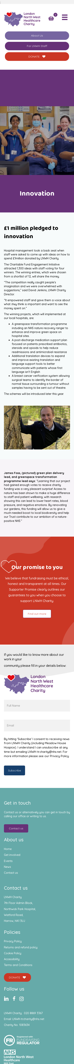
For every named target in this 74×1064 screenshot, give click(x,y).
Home (8, 849)
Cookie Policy (12, 953)
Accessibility (12, 959)
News (7, 867)
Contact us (11, 873)
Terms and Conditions (18, 965)
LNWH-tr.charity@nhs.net (28, 1019)
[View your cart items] (51, 18)
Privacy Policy (13, 941)
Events (8, 861)
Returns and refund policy (20, 947)
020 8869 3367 (33, 1013)
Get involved (12, 855)
